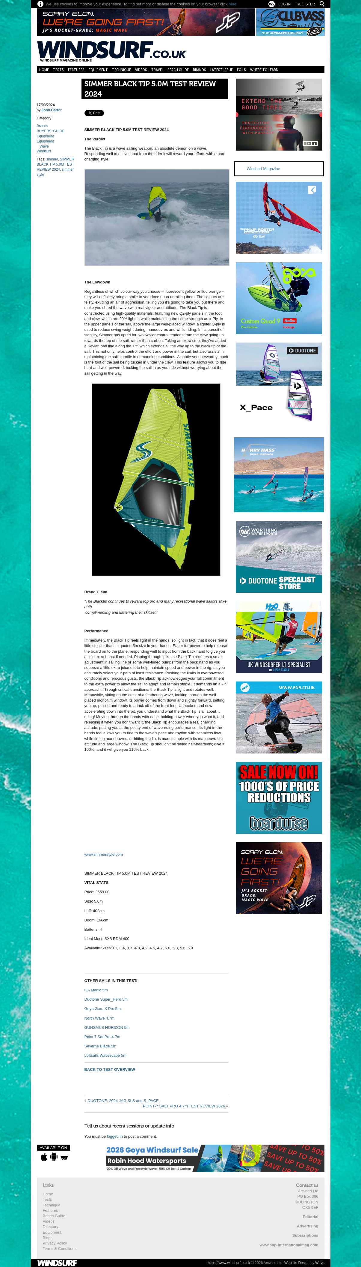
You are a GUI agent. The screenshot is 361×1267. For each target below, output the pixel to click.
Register (306, 4)
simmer (52, 159)
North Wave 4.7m (99, 1018)
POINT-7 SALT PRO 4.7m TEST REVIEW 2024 (184, 1106)
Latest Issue (221, 69)
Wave (44, 146)
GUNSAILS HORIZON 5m (107, 1027)
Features (76, 69)
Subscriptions (305, 1235)
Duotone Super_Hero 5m (106, 999)
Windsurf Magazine (263, 168)
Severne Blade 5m (100, 1046)
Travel (157, 69)
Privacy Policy (55, 1243)
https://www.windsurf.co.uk (229, 1263)
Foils (241, 69)
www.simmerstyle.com (103, 854)
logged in (115, 1136)
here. (233, 4)
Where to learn (264, 69)
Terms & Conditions (60, 1248)
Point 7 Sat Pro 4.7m (102, 1037)
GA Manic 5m (96, 990)
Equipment (98, 69)
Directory (50, 1226)
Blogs (48, 1238)
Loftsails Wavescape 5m (105, 1055)
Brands (199, 69)
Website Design (296, 1263)
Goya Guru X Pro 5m (102, 1008)
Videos (141, 69)
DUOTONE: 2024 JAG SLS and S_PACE (122, 1100)
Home (44, 69)
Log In (284, 4)
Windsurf (44, 151)
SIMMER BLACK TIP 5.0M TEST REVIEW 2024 (150, 89)
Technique (121, 69)
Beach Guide (178, 69)
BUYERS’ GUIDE (51, 131)
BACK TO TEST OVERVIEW (109, 1069)
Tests (58, 69)
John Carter (52, 110)
